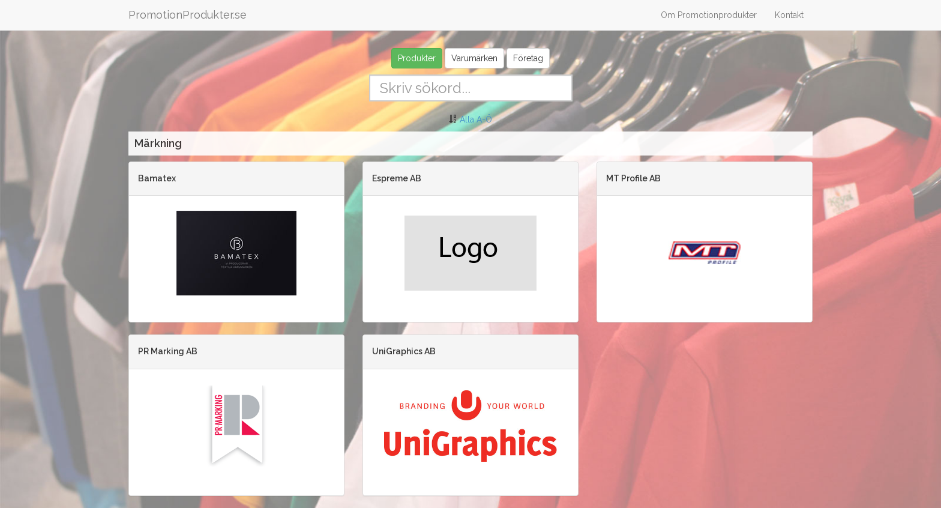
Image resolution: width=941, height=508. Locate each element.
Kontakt (789, 15)
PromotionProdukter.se (187, 14)
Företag (528, 58)
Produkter (417, 58)
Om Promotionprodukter (709, 15)
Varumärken (474, 58)
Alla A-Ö (476, 119)
